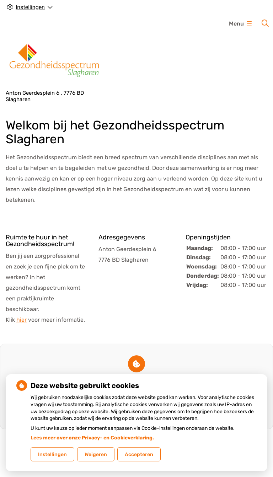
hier (21, 319)
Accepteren (139, 454)
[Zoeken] (265, 23)
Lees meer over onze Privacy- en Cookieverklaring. (92, 438)
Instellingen (52, 454)
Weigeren (96, 454)
